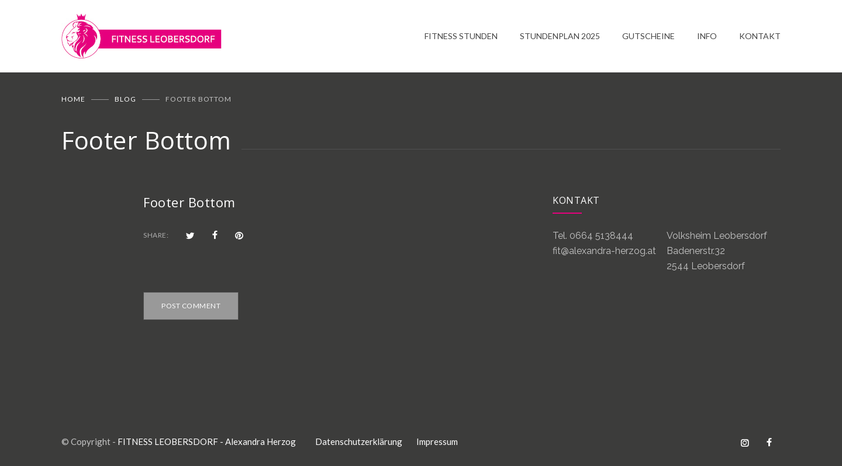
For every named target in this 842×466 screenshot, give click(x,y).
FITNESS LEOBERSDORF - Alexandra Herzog (207, 441)
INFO (707, 36)
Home (73, 99)
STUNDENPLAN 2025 (560, 36)
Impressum (437, 441)
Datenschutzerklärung (358, 441)
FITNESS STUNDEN (461, 36)
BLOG (125, 99)
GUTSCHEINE (648, 36)
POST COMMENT (190, 305)
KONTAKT (760, 36)
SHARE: (155, 235)
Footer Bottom (189, 202)
